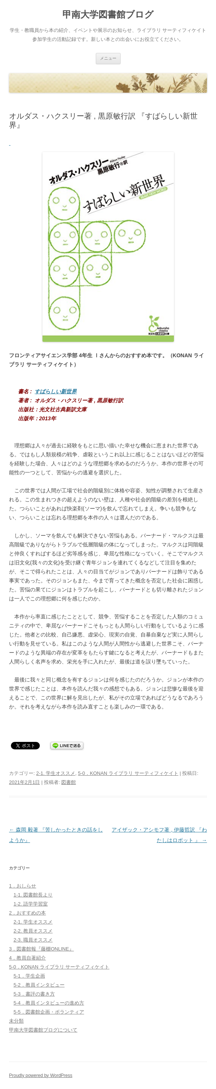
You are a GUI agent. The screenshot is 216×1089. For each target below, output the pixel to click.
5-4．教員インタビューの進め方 (49, 1003)
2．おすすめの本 (27, 913)
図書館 (68, 782)
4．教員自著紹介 (27, 958)
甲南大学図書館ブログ (108, 14)
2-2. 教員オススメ (33, 931)
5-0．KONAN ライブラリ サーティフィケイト (128, 773)
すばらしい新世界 (56, 391)
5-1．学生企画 (29, 976)
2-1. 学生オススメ (55, 773)
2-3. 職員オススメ (33, 940)
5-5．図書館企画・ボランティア (49, 1012)
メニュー (108, 58)
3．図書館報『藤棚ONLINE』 (41, 949)
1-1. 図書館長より (33, 895)
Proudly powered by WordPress (41, 1075)
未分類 (16, 1021)
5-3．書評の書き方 (34, 994)
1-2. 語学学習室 (31, 904)
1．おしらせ (22, 886)
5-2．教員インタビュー (39, 985)
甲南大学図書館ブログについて (43, 1030)
